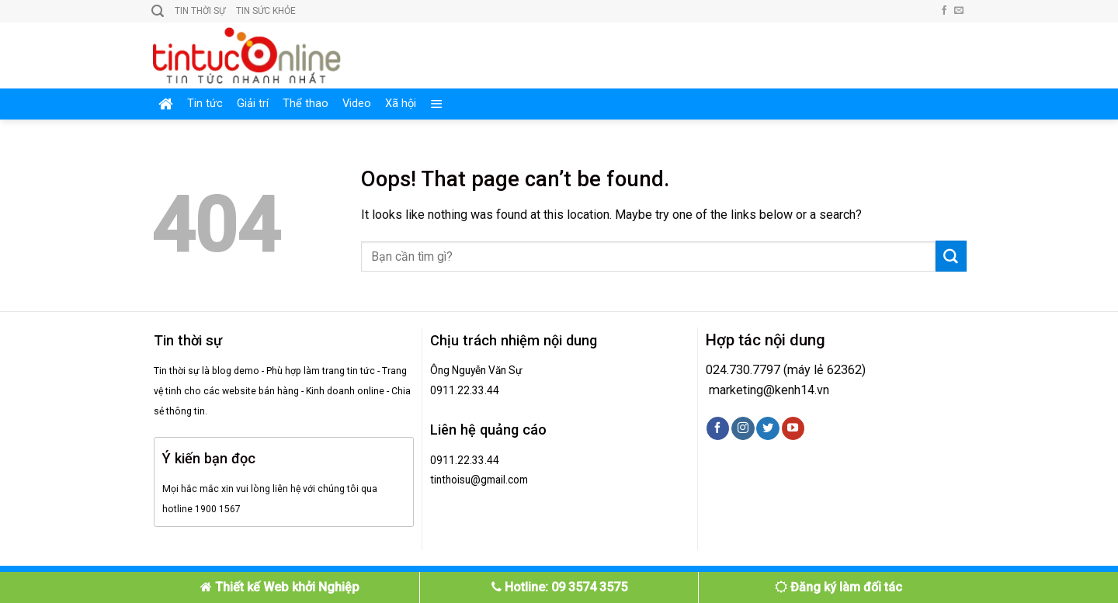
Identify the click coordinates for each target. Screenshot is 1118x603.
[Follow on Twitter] (767, 428)
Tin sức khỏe (266, 10)
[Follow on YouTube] (793, 428)
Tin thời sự (200, 10)
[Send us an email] (958, 10)
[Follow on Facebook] (944, 10)
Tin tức (205, 103)
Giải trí (253, 103)
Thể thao (305, 103)
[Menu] (436, 104)
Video (356, 103)
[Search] (157, 11)
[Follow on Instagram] (742, 428)
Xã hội (400, 103)
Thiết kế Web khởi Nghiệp (279, 587)
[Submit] (951, 256)
